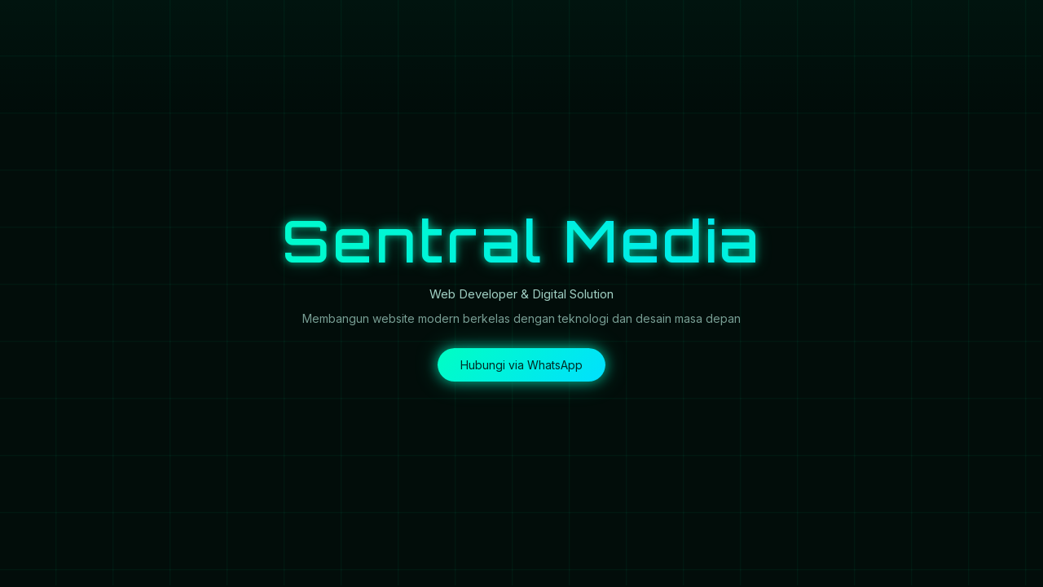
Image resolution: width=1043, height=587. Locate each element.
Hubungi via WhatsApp (521, 365)
